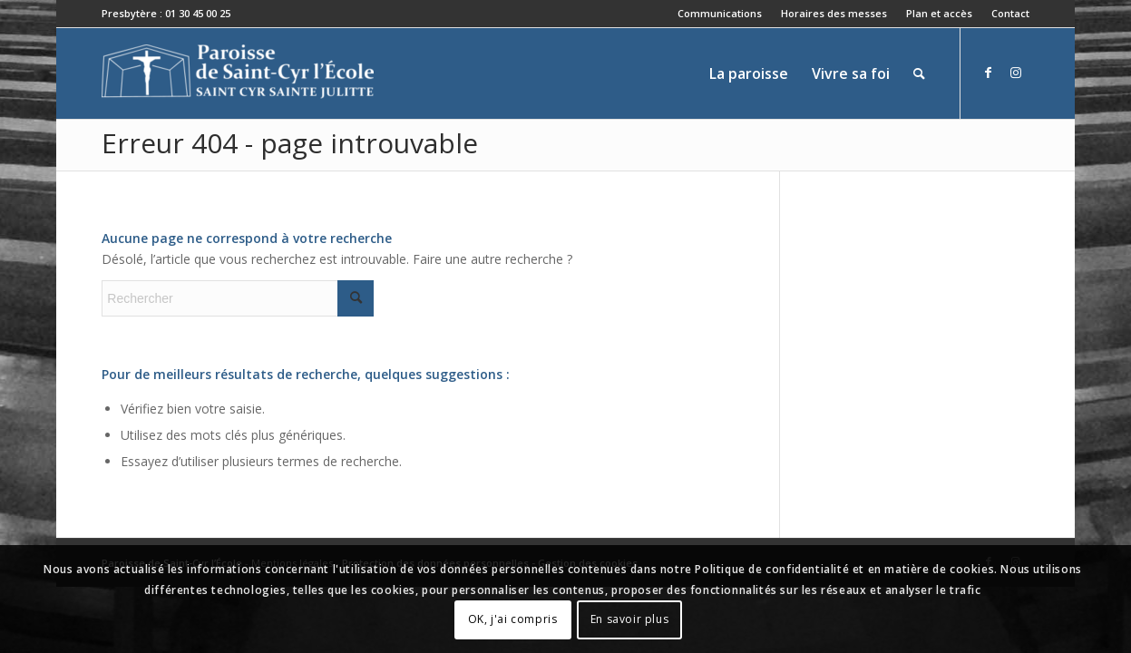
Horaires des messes (834, 13)
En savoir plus (629, 619)
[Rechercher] (919, 73)
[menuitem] (720, 13)
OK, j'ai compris (513, 619)
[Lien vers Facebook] (988, 72)
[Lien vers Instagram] (1015, 72)
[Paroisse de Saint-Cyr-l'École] (238, 73)
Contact (1010, 13)
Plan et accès (939, 13)
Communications (720, 13)
